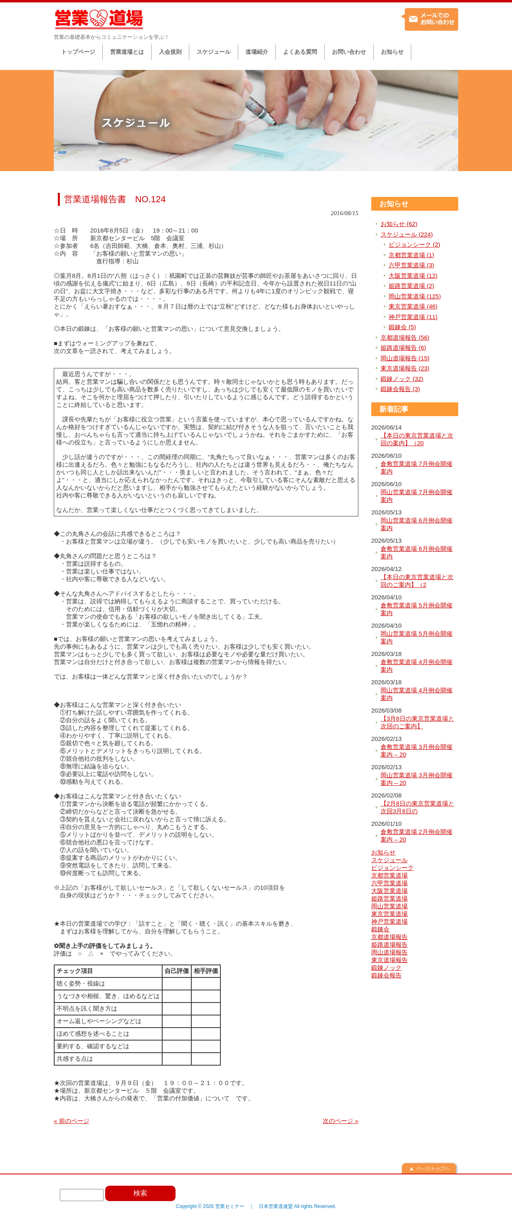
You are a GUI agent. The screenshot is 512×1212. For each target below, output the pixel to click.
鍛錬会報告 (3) (400, 388)
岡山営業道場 (389, 906)
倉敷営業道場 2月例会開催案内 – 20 (417, 835)
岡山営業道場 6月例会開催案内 (417, 524)
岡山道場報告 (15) (405, 358)
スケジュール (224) (407, 234)
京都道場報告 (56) (405, 337)
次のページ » (340, 1120)
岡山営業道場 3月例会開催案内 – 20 (417, 779)
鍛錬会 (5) (402, 327)
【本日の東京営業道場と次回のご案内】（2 (417, 580)
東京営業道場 (389, 913)
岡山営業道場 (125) (415, 296)
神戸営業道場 (389, 921)
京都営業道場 (389, 875)
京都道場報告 (389, 936)
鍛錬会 (380, 929)
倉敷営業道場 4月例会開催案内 (417, 665)
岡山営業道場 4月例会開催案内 (417, 694)
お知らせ (393, 204)
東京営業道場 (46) (413, 306)
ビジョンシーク (392, 867)
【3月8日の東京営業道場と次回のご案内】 (417, 722)
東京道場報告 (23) (405, 368)
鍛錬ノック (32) (402, 378)
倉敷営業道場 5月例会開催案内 (417, 609)
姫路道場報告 (389, 944)
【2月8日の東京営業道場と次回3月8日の (417, 807)
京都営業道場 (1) (411, 255)
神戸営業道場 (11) (413, 316)
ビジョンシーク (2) (414, 244)
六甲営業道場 (389, 883)
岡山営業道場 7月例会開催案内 (417, 496)
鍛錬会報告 (386, 975)
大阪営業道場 (389, 890)
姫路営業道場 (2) (411, 285)
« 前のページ (71, 1120)
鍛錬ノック (386, 967)
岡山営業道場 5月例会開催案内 (417, 637)
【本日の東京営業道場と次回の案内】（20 (417, 439)
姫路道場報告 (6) (403, 347)
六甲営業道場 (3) (411, 265)
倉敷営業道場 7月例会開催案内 (417, 467)
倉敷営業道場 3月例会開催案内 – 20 (417, 750)
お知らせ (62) (399, 223)
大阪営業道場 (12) (413, 275)
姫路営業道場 (389, 898)
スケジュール (389, 860)
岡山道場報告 (389, 952)
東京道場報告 (389, 959)
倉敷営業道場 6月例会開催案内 (417, 552)
